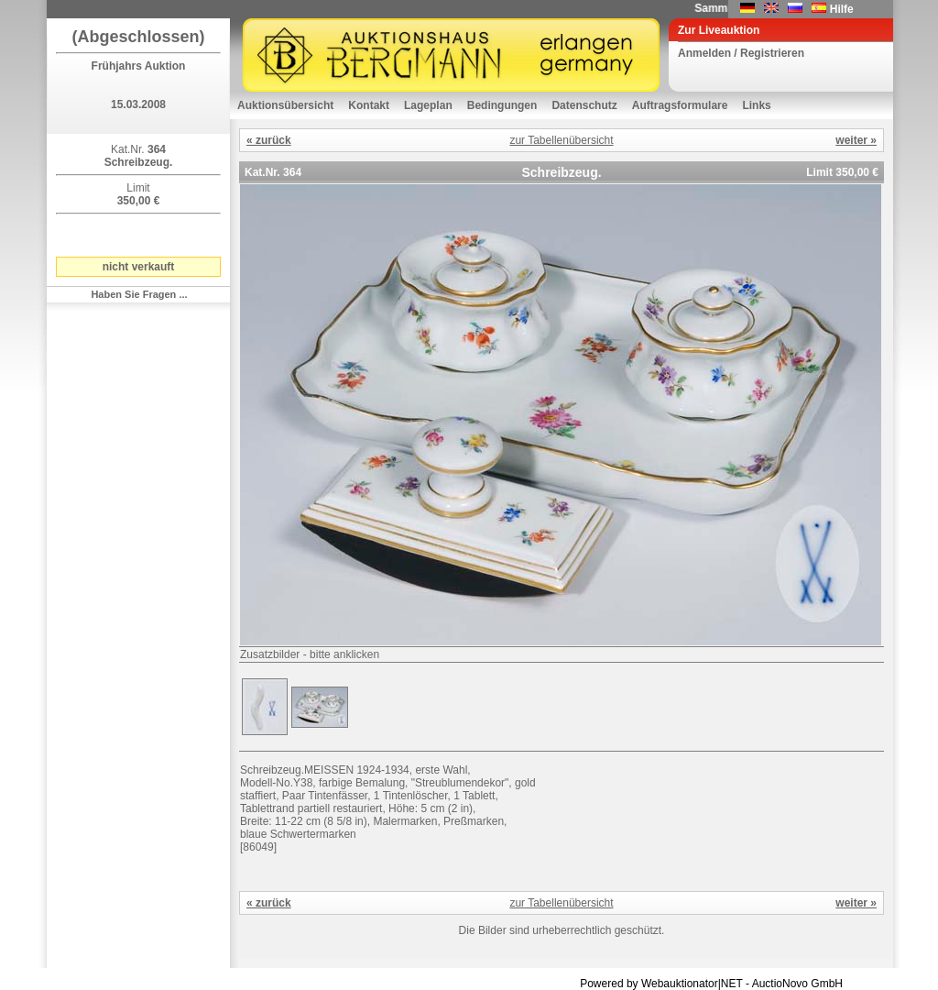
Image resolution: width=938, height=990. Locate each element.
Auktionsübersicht (285, 105)
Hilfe (842, 9)
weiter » (856, 140)
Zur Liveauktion (718, 30)
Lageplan (428, 105)
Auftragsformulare (680, 105)
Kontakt (368, 105)
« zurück (268, 140)
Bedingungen (502, 105)
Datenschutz (583, 105)
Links (756, 105)
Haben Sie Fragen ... (139, 294)
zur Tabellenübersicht (561, 140)
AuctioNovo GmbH (797, 983)
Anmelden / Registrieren (741, 53)
